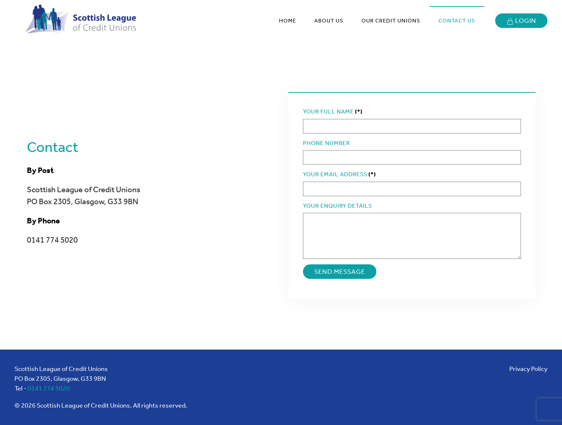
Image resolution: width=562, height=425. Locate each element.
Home (287, 20)
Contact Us (456, 20)
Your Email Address (339, 174)
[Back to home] (83, 20)
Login (521, 21)
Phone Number (326, 143)
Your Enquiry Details (337, 205)
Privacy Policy (528, 369)
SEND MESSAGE (339, 272)
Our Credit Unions (390, 20)
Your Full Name (333, 111)
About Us (328, 20)
